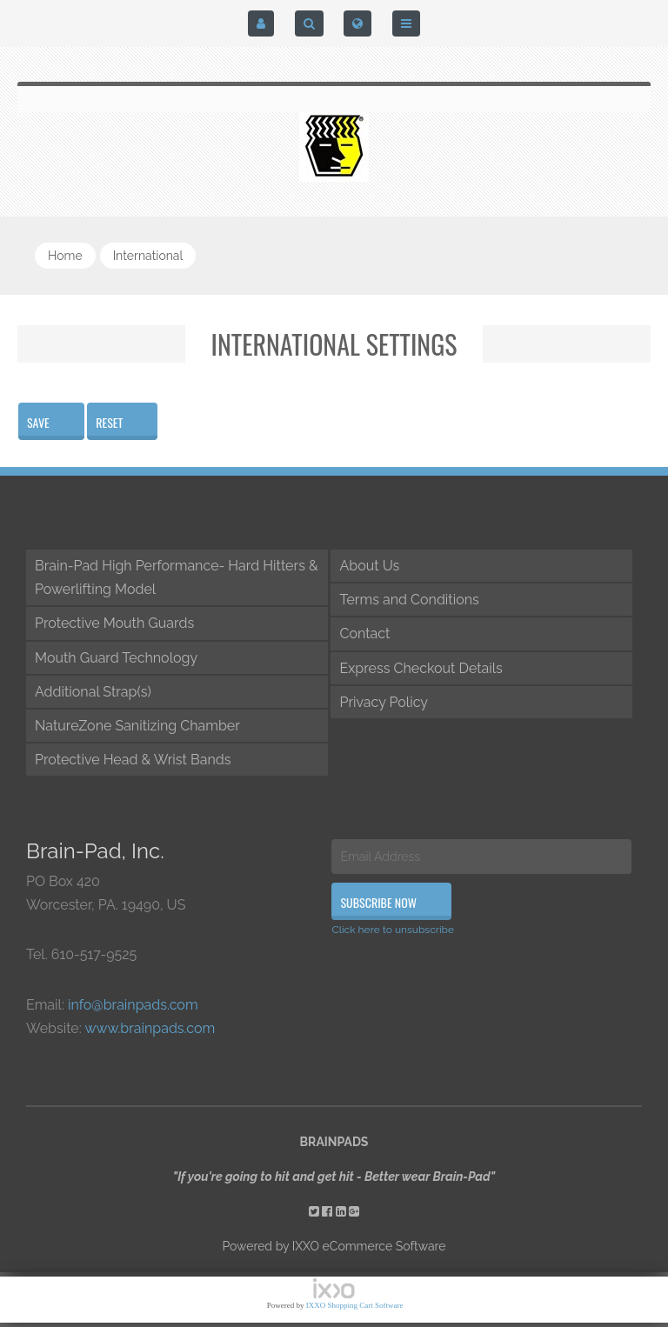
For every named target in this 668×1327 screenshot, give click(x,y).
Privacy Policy (383, 702)
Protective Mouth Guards (114, 623)
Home (65, 256)
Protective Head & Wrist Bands (132, 759)
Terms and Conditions (408, 599)
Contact (364, 633)
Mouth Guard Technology (116, 658)
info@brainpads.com (133, 1005)
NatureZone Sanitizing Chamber (137, 725)
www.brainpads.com (149, 1028)
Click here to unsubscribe (392, 930)
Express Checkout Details (420, 668)
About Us (369, 565)
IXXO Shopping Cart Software (355, 1305)
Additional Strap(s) (93, 692)
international (148, 256)
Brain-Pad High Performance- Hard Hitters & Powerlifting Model (176, 577)
